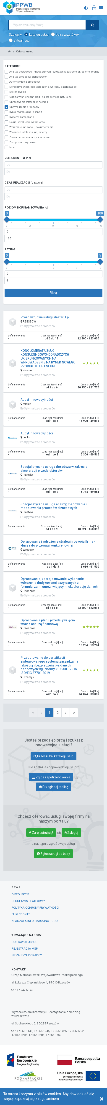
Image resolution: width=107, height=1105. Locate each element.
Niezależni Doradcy (27, 955)
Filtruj (53, 293)
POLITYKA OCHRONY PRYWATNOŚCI (35, 907)
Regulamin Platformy (28, 901)
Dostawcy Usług (24, 942)
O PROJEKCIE (20, 894)
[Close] (102, 1098)
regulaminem (48, 1099)
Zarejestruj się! (41, 832)
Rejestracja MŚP (25, 948)
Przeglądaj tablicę (53, 787)
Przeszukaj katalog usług (53, 756)
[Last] (74, 712)
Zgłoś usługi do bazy (53, 854)
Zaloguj (71, 832)
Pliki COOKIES (21, 914)
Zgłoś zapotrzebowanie (51, 777)
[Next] (66, 712)
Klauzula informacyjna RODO (35, 921)
